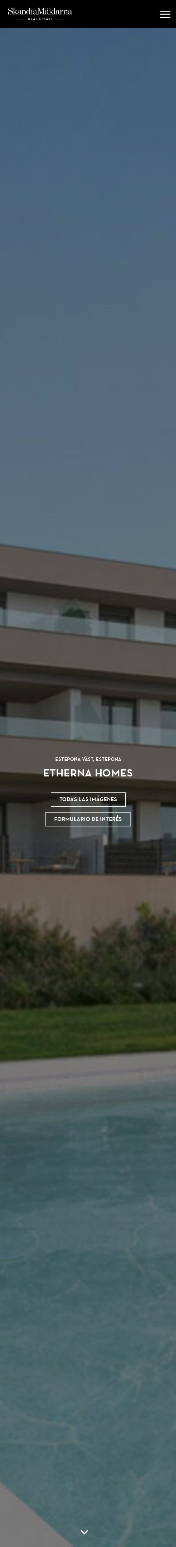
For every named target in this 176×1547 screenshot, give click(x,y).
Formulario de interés (88, 819)
